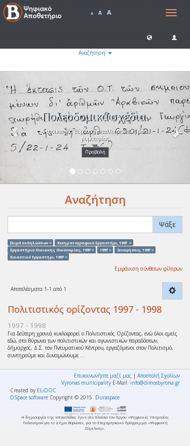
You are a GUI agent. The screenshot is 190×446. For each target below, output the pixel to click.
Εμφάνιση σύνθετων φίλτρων (148, 268)
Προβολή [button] (95, 151)
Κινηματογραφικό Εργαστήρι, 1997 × (94, 242)
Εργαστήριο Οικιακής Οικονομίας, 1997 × (52, 249)
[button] (149, 37)
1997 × (105, 249)
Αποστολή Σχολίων (158, 375)
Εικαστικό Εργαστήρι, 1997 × (38, 256)
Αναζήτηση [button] (95, 52)
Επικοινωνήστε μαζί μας (103, 375)
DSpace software (29, 397)
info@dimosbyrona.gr (155, 382)
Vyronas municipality (86, 382)
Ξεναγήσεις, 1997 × (135, 249)
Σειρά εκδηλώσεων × (30, 242)
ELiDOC (46, 390)
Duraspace (107, 397)
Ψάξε (167, 224)
